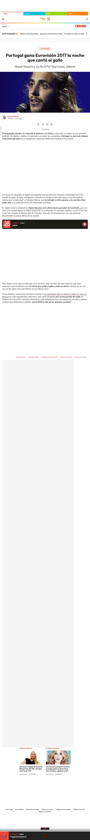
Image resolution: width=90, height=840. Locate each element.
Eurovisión (10, 133)
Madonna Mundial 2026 (29, 34)
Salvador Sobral (33, 357)
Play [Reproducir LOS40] (45, 836)
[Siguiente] (87, 34)
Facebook (38, 124)
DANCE (48, 14)
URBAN (70, 14)
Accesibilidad (19, 809)
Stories (58, 782)
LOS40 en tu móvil (79, 809)
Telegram (51, 124)
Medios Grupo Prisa (45, 824)
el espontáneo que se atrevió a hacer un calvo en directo (44, 295)
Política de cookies (47, 809)
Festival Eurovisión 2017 (49, 357)
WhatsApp (47, 124)
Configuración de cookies (63, 809)
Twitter (43, 124)
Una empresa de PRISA (45, 819)
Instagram (32, 782)
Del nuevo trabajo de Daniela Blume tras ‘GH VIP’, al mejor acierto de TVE (30, 769)
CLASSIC (27, 14)
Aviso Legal (9, 809)
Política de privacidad (32, 809)
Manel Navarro (35, 208)
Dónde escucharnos (45, 812)
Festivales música (80, 357)
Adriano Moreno (13, 116)
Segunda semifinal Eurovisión (51, 34)
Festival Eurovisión (66, 357)
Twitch (54, 782)
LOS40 (5, 14)
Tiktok (36, 782)
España (4, 27)
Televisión (45, 49)
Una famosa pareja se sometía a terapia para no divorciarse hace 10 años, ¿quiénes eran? (58, 769)
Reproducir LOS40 (84, 224)
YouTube (40, 782)
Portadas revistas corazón (74, 34)
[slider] (45, 831)
